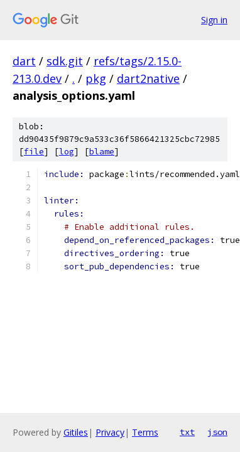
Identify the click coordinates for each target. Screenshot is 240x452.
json (217, 432)
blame (101, 151)
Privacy (109, 432)
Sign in (214, 20)
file (34, 151)
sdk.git (64, 60)
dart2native (148, 78)
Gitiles (75, 432)
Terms (145, 432)
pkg (95, 78)
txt (187, 432)
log (66, 151)
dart (24, 60)
